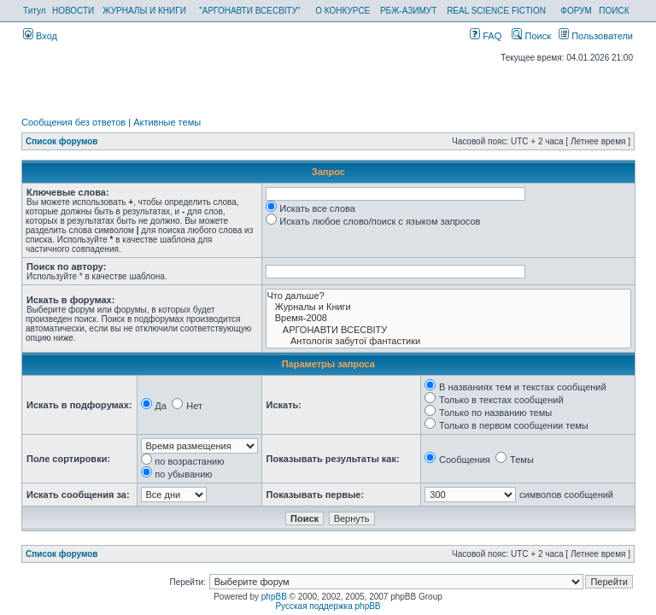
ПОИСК (614, 10)
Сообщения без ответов (73, 122)
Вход (40, 36)
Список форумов (62, 141)
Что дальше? (448, 296)
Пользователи (596, 36)
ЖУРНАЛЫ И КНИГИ (144, 10)
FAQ (485, 36)
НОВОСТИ (73, 10)
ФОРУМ (576, 10)
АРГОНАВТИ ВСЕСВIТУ (448, 330)
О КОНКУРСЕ (342, 10)
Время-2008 (448, 318)
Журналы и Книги (448, 307)
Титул (34, 10)
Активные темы (167, 122)
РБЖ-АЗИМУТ (408, 10)
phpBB (274, 596)
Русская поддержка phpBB (327, 606)
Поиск (531, 36)
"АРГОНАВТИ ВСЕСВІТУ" (249, 10)
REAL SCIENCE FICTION (496, 10)
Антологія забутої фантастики (448, 341)
